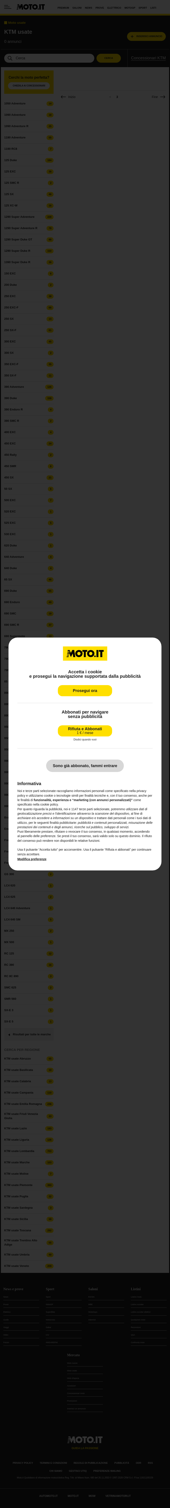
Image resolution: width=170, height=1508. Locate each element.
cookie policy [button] (49, 804)
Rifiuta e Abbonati (85, 731)
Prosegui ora (85, 690)
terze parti (86, 809)
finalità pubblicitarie (63, 822)
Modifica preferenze (31, 859)
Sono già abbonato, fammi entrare (85, 766)
